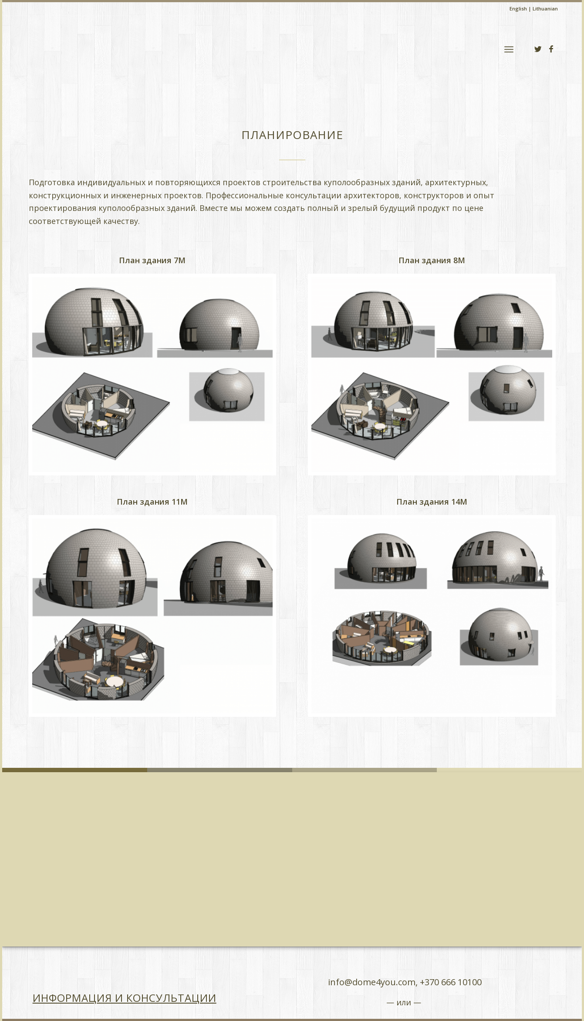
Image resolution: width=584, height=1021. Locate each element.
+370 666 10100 (451, 982)
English (518, 8)
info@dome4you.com (371, 982)
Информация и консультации (124, 997)
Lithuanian (545, 8)
